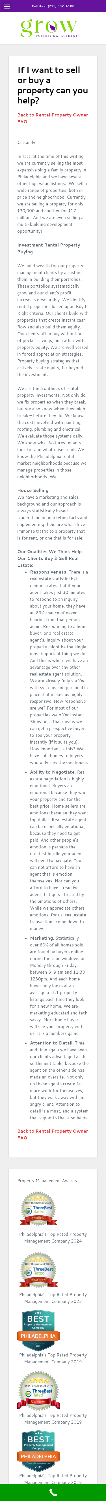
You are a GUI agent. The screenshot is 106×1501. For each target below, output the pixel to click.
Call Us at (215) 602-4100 (53, 6)
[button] (7, 6)
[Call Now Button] (53, 1492)
